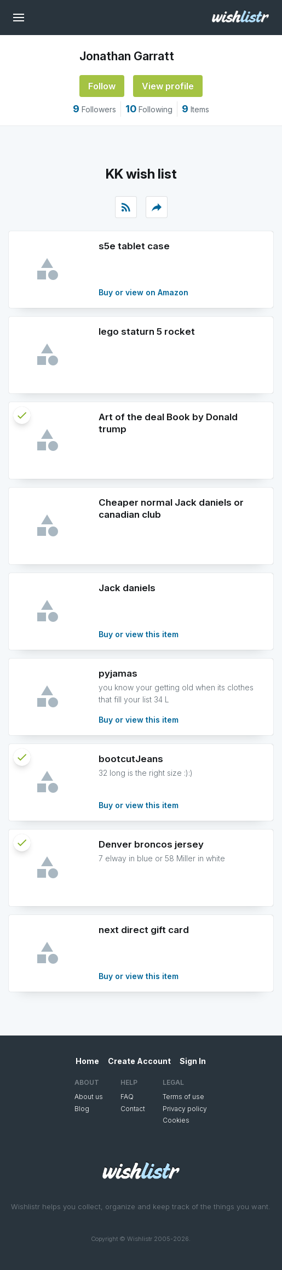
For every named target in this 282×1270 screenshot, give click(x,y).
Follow (102, 86)
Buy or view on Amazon (143, 292)
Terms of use (183, 1096)
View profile (168, 86)
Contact (132, 1109)
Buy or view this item (139, 634)
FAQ (127, 1096)
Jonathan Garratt (126, 56)
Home (87, 1061)
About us (88, 1096)
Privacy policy (185, 1109)
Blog (81, 1109)
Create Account (139, 1061)
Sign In (193, 1061)
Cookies (176, 1120)
